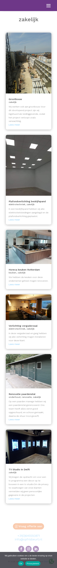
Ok (21, 563)
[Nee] (53, 559)
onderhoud (14, 397)
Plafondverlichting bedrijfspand (27, 201)
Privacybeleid (33, 563)
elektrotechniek (17, 204)
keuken (12, 272)
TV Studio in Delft (19, 469)
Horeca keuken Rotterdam (24, 269)
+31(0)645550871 (28, 536)
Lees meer (14, 124)
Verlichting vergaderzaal (23, 325)
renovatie (27, 397)
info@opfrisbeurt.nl (28, 539)
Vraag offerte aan (30, 526)
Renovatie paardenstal (22, 394)
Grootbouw (15, 99)
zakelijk (13, 102)
